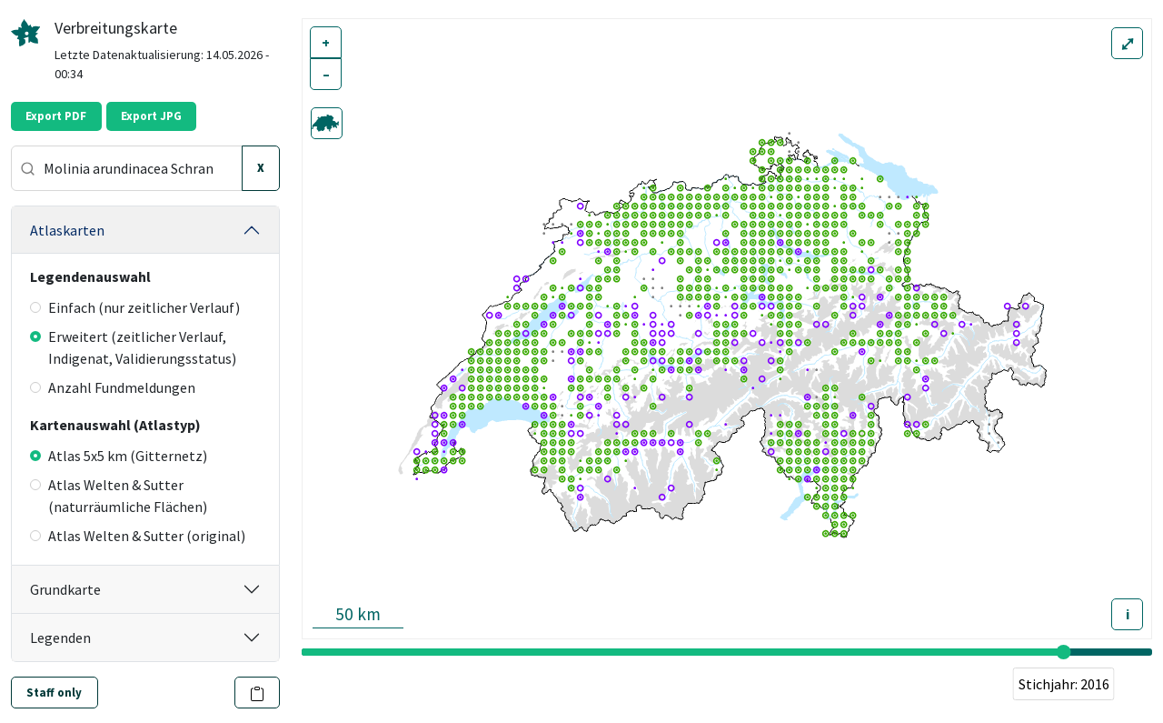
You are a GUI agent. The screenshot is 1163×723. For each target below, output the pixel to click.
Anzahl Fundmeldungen (112, 387)
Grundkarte (65, 589)
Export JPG (151, 116)
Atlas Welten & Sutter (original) (137, 536)
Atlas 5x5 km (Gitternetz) (118, 456)
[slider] (1064, 652)
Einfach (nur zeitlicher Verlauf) (135, 307)
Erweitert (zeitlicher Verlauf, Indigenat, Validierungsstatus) (133, 347)
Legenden (60, 637)
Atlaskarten (67, 230)
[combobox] (127, 168)
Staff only (54, 692)
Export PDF (55, 116)
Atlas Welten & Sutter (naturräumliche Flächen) (118, 496)
